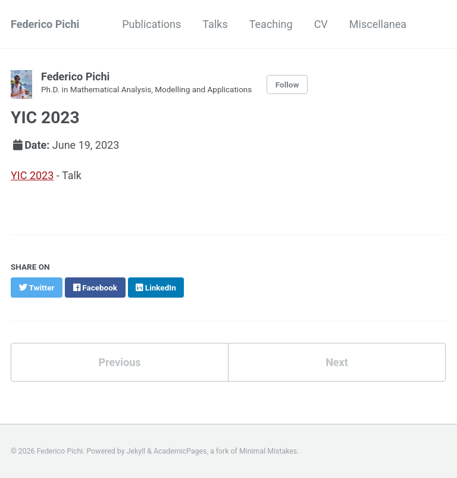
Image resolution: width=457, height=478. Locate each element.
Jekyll (136, 451)
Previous (120, 362)
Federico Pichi (45, 24)
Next (336, 362)
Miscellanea (377, 24)
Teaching (271, 24)
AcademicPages (180, 451)
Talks (214, 24)
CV (321, 24)
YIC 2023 (32, 175)
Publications (151, 24)
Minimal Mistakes (268, 451)
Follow (287, 84)
